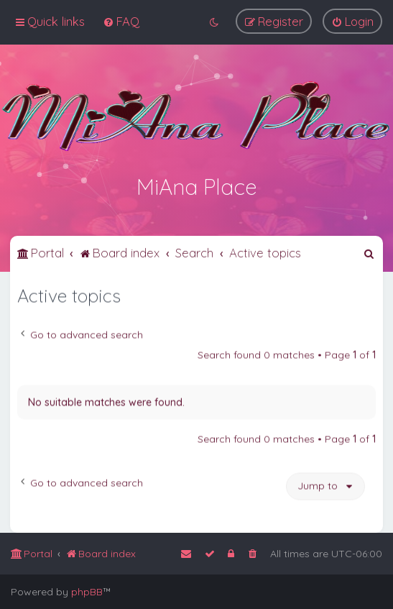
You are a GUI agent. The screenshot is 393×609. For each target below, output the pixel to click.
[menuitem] (121, 20)
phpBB (87, 591)
